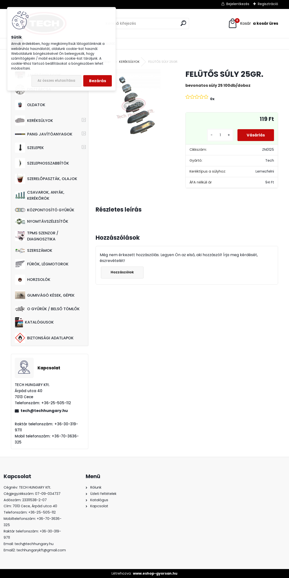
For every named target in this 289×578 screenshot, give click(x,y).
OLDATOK (30, 105)
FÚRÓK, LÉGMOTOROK (41, 264)
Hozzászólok (122, 272)
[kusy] (218, 135)
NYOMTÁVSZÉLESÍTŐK (41, 221)
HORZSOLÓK (32, 280)
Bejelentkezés (237, 3)
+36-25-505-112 (42, 512)
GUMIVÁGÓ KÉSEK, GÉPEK (45, 295)
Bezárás (97, 81)
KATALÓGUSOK (34, 322)
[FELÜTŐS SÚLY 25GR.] (133, 106)
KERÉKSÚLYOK (34, 120)
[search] (183, 23)
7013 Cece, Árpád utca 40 (35, 506)
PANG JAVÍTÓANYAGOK (43, 134)
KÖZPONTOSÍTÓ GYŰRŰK (44, 210)
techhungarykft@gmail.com (41, 550)
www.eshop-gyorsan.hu (155, 573)
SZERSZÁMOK (33, 250)
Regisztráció (268, 3)
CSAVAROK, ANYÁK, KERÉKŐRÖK (39, 195)
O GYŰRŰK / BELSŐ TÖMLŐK (47, 309)
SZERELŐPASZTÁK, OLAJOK (46, 179)
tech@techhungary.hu (44, 410)
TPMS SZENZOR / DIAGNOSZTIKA (36, 236)
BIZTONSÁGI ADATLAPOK (44, 338)
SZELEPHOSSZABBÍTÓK (42, 163)
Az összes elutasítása (56, 80)
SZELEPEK (29, 148)
